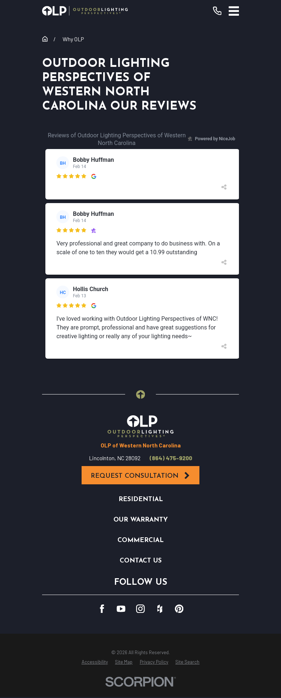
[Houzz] (160, 608)
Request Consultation (140, 475)
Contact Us (141, 561)
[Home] (85, 11)
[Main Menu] (234, 11)
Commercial (140, 540)
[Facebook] (102, 608)
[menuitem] (95, 662)
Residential (141, 499)
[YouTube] (121, 608)
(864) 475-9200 (171, 458)
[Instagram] (140, 608)
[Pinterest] (179, 608)
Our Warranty (140, 520)
